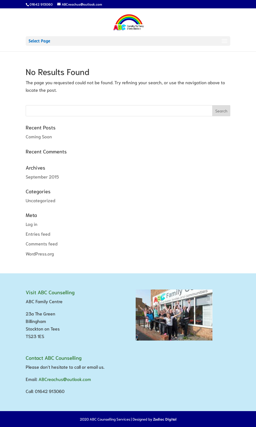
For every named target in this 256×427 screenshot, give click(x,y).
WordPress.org (40, 253)
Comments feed (42, 243)
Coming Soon (39, 136)
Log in (31, 224)
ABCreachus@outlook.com (65, 379)
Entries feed (38, 234)
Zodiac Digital (164, 419)
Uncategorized (40, 200)
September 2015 (42, 176)
